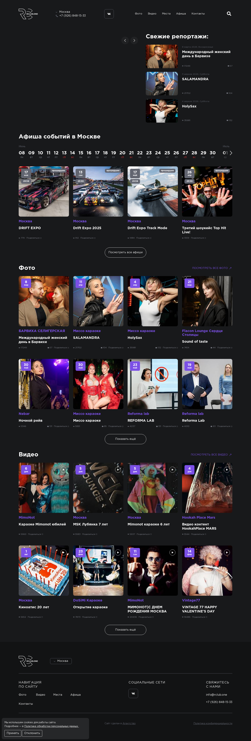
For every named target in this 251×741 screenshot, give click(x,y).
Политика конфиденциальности (212, 724)
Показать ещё (125, 439)
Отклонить (32, 733)
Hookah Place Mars (198, 517)
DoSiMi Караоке (87, 600)
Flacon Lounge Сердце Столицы (202, 332)
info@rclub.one (216, 695)
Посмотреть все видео (211, 455)
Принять (13, 733)
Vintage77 (191, 600)
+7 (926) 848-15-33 (72, 15)
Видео (152, 14)
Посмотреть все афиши (125, 252)
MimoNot (27, 517)
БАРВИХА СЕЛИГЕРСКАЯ (42, 331)
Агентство (129, 724)
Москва (25, 221)
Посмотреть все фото (212, 268)
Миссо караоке (87, 331)
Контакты (198, 14)
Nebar (24, 413)
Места (166, 14)
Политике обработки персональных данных (51, 726)
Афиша (181, 14)
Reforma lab (138, 413)
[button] (125, 40)
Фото (138, 14)
